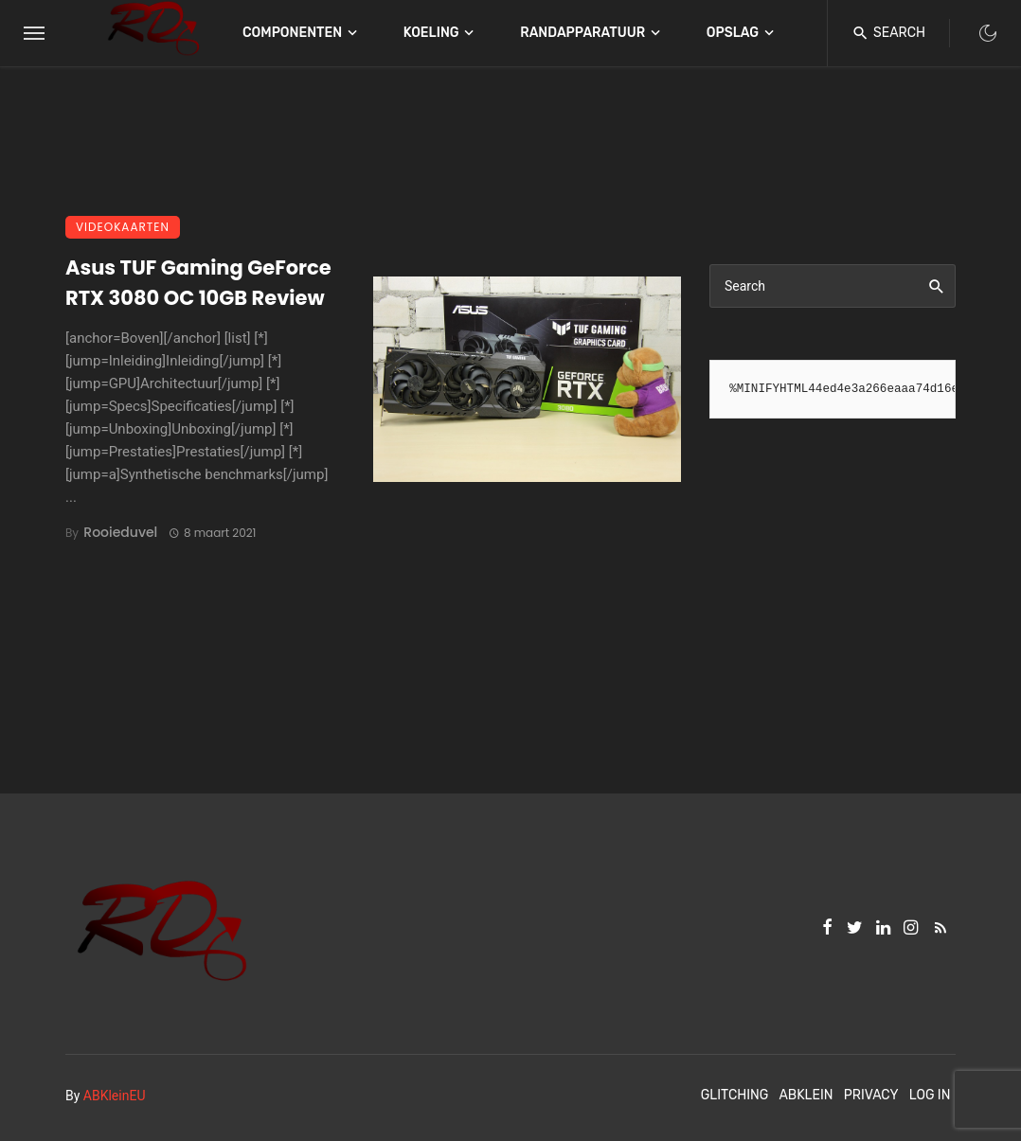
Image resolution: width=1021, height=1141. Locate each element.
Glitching (735, 1095)
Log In (930, 1095)
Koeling (431, 33)
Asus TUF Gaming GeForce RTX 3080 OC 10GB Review (198, 283)
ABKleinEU (114, 1095)
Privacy (871, 1095)
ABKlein (806, 1095)
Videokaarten (123, 227)
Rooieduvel (120, 532)
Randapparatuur (582, 33)
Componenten (292, 33)
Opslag (733, 33)
